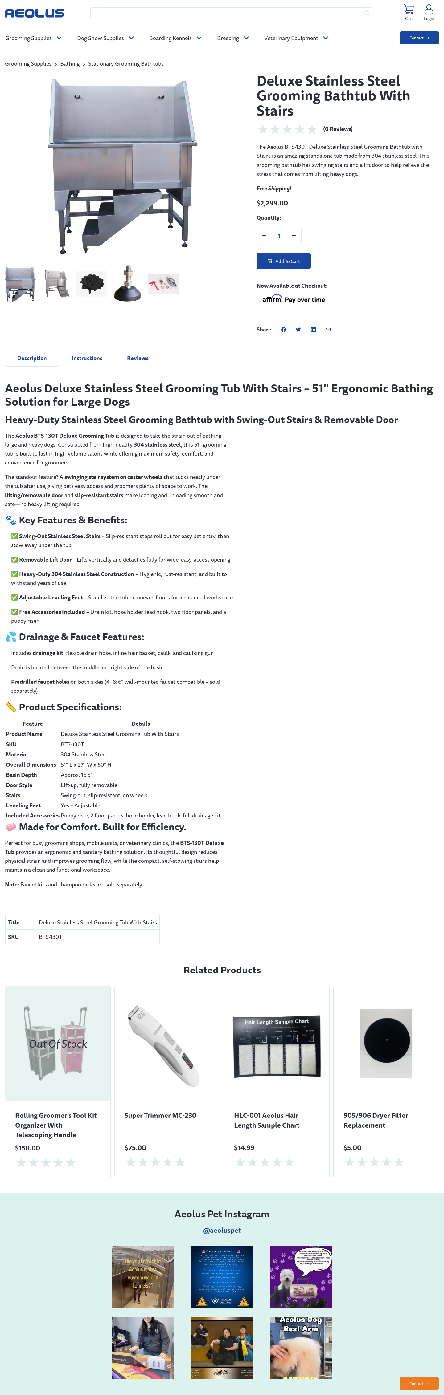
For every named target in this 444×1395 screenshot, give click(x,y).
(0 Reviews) (338, 128)
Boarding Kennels (175, 38)
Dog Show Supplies (105, 38)
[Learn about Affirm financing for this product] (294, 299)
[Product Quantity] (279, 235)
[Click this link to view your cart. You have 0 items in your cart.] (409, 13)
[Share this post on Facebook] (283, 329)
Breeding (233, 38)
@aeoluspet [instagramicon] (222, 1230)
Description (32, 358)
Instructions (87, 358)
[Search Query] (231, 13)
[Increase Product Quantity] (293, 235)
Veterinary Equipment (296, 38)
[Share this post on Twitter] (298, 329)
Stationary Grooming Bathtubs (126, 63)
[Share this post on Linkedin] (313, 329)
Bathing (70, 63)
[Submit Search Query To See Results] (367, 13)
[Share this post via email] (328, 329)
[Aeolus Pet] (34, 13)
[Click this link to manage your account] (429, 13)
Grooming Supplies (33, 38)
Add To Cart (284, 261)
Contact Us (419, 38)
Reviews (138, 358)
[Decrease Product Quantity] (264, 235)
